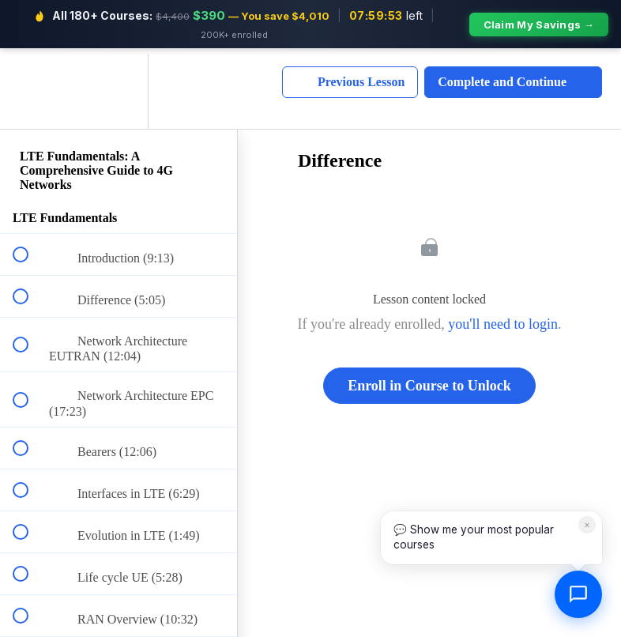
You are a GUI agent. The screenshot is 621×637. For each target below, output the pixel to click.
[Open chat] (578, 594)
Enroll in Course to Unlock (429, 381)
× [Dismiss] (587, 524)
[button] (29, 85)
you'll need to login (503, 319)
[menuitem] (118, 85)
